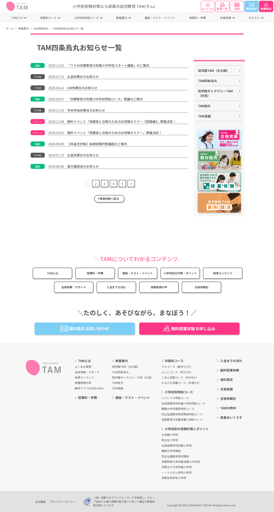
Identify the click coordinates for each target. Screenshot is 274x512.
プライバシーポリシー (62, 502)
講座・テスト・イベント (160, 18)
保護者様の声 (159, 287)
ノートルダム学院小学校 (176, 472)
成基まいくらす (231, 417)
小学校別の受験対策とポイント (187, 428)
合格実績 (225, 18)
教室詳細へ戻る (109, 199)
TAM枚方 (204, 106)
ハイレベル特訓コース (175, 398)
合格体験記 (201, 287)
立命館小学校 (169, 435)
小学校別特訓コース (86, 18)
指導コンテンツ (222, 273)
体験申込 (266, 7)
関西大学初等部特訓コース (177, 409)
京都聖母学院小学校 (173, 478)
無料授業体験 (229, 370)
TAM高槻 (204, 116)
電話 (237, 7)
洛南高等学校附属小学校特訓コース (183, 403)
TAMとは (16, 18)
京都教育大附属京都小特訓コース (182, 419)
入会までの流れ (116, 287)
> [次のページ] (131, 183)
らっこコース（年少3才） (177, 372)
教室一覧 (222, 7)
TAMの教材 (228, 408)
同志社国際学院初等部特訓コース (182, 414)
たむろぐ (254, 18)
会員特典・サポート (73, 287)
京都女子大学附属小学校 (176, 467)
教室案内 (121, 18)
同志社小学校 (169, 440)
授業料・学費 (197, 18)
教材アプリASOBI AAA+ (89, 388)
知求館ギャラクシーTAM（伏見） (215, 93)
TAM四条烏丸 (40, 28)
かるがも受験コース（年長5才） (181, 383)
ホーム (10, 28)
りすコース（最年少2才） (177, 367)
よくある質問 (83, 367)
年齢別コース (48, 18)
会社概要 (40, 502)
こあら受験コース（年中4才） (180, 377)
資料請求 (251, 7)
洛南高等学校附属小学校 (176, 445)
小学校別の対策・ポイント (180, 273)
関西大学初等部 (171, 451)
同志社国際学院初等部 (175, 456)
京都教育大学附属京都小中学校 (180, 462)
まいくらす (208, 7)
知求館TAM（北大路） (214, 70)
